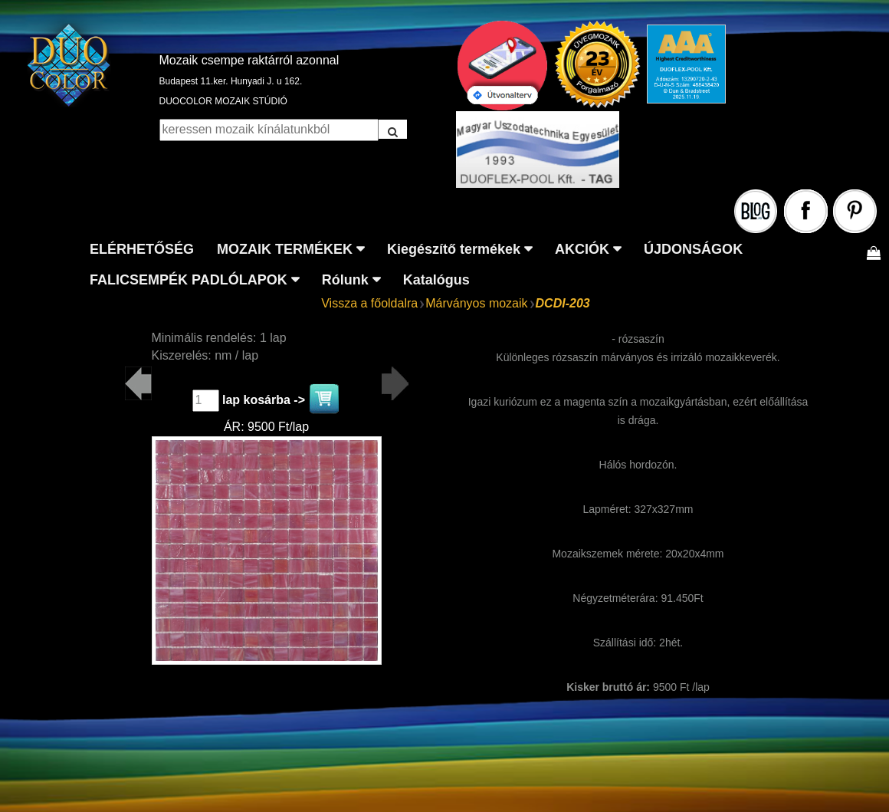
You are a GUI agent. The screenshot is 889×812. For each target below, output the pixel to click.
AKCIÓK (582, 249)
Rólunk (345, 280)
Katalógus (436, 280)
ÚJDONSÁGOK (693, 249)
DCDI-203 (563, 303)
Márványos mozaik (476, 303)
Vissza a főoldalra (369, 303)
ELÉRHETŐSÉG (142, 249)
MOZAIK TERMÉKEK (285, 249)
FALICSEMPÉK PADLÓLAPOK (188, 280)
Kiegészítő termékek (453, 249)
